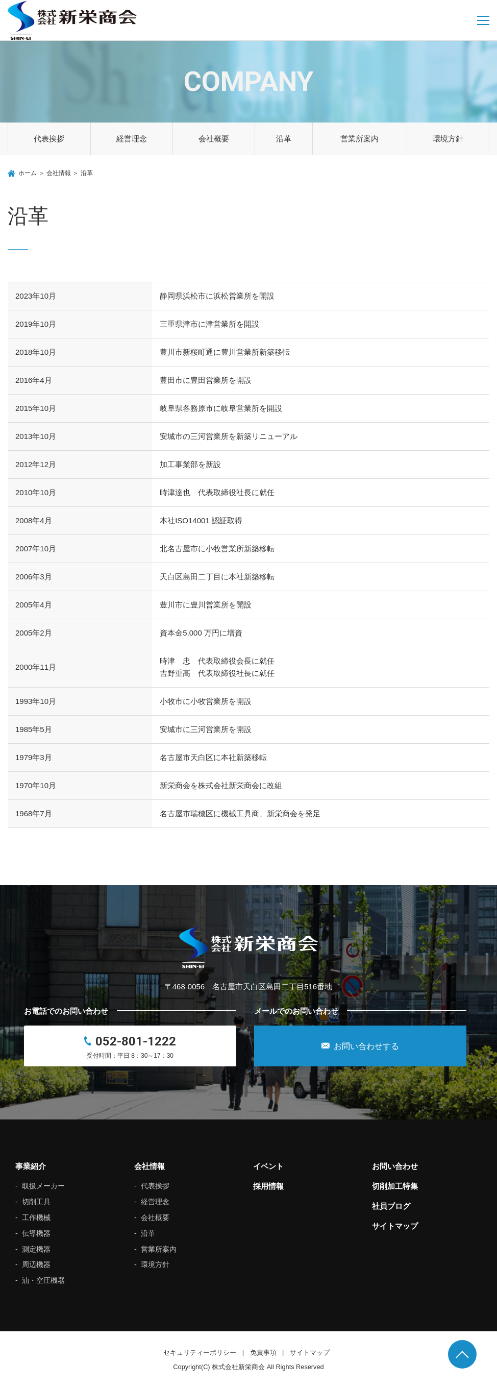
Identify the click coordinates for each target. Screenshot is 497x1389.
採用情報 (268, 1186)
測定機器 (36, 1249)
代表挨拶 (49, 138)
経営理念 (131, 138)
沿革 (283, 138)
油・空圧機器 (43, 1280)
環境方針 (448, 138)
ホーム (27, 173)
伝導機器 (36, 1233)
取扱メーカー (43, 1186)
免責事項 (263, 1352)
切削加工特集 (395, 1186)
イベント (268, 1166)
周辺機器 (36, 1264)
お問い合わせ (395, 1166)
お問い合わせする (360, 1046)
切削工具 (36, 1202)
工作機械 (36, 1217)
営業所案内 (359, 138)
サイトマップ (395, 1226)
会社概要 (213, 138)
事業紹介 (30, 1166)
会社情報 (58, 173)
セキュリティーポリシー (199, 1352)
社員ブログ (391, 1206)
